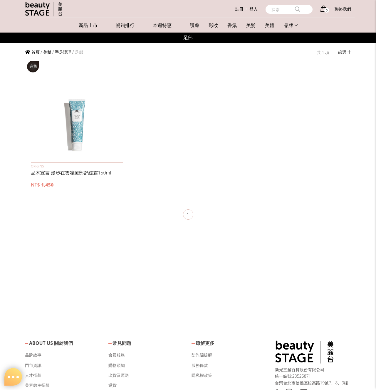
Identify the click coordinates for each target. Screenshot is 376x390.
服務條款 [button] (200, 365)
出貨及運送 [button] (118, 375)
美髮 (251, 25)
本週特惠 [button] (162, 25)
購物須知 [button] (116, 365)
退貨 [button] (112, 385)
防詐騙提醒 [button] (202, 355)
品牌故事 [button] (33, 355)
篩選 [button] (344, 52)
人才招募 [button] (33, 375)
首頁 (32, 52)
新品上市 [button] (88, 25)
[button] (76, 110)
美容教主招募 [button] (37, 385)
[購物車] (323, 10)
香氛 (232, 25)
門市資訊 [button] (33, 365)
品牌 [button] (291, 25)
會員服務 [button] (116, 355)
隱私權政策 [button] (202, 375)
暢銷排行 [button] (125, 25)
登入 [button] (253, 9)
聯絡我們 (343, 9)
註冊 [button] (239, 9)
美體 (269, 25)
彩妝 (213, 25)
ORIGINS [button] (37, 166)
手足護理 (63, 52)
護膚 (194, 25)
